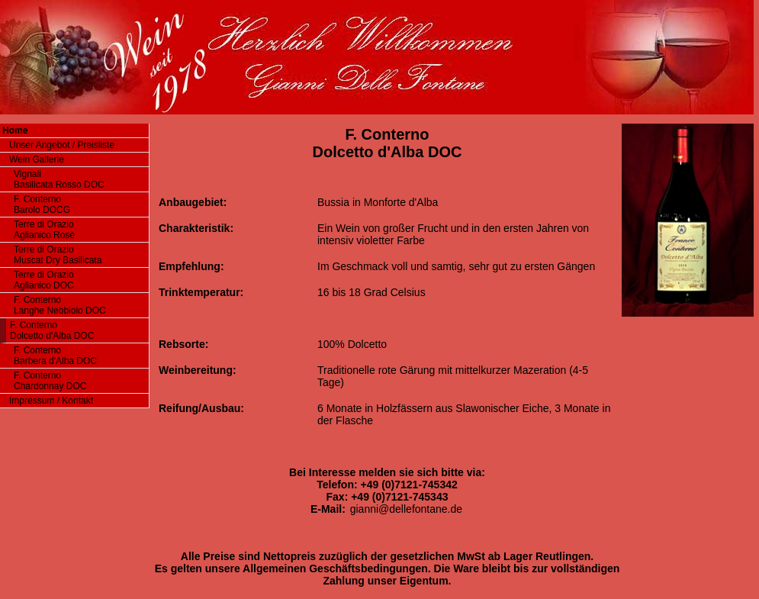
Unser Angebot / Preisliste (61, 145)
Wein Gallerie (36, 159)
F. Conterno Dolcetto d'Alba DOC (52, 330)
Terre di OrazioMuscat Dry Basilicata (57, 255)
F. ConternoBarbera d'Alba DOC (55, 355)
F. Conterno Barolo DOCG (42, 204)
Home (14, 130)
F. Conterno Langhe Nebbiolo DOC (60, 305)
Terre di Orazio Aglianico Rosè (44, 229)
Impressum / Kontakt (51, 400)
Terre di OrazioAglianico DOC (44, 280)
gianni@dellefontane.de (406, 509)
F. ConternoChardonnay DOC (50, 380)
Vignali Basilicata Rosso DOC (59, 179)
